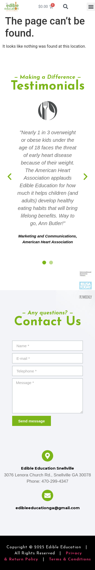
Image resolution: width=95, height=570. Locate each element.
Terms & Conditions (70, 559)
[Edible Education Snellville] (47, 456)
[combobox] (68, 6)
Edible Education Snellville (47, 468)
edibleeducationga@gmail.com (47, 507)
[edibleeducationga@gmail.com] (47, 495)
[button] (91, 7)
